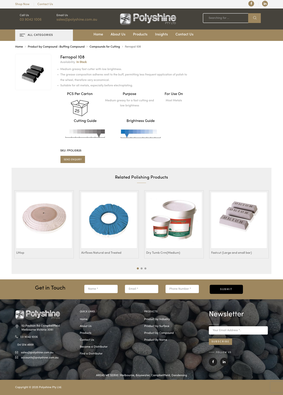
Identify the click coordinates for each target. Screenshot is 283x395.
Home (98, 34)
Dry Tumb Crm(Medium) (163, 252)
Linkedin (224, 362)
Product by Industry (157, 319)
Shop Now (22, 4)
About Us (118, 34)
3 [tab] (145, 268)
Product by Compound (159, 333)
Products (140, 34)
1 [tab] (138, 268)
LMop (20, 252)
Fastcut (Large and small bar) (231, 252)
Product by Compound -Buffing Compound (56, 46)
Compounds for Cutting (105, 46)
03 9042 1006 (31, 20)
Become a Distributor (94, 346)
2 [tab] (142, 268)
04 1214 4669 (25, 344)
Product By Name (155, 340)
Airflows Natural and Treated (101, 252)
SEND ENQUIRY (73, 159)
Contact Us (45, 4)
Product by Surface (156, 326)
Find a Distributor (91, 353)
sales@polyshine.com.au (76, 20)
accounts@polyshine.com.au (39, 357)
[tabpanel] (44, 224)
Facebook (213, 362)
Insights (161, 34)
